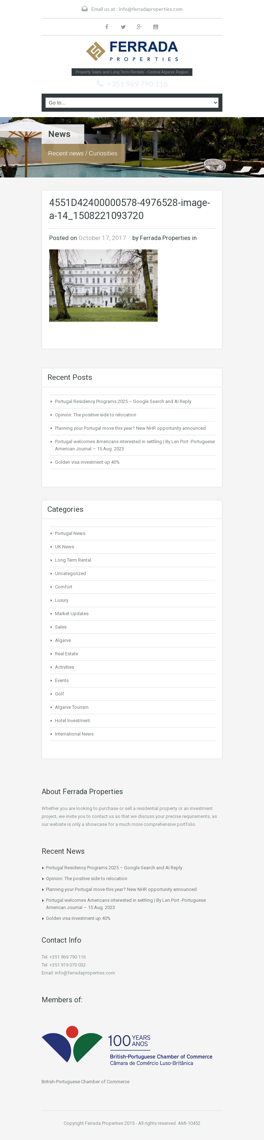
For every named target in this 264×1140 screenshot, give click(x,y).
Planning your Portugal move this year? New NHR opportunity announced (130, 428)
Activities (64, 667)
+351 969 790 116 (137, 84)
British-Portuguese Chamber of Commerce (85, 1081)
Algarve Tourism (72, 707)
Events (62, 680)
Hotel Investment (72, 720)
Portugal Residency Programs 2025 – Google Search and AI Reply (123, 401)
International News (74, 734)
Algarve (63, 640)
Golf (59, 694)
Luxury (61, 600)
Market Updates (72, 613)
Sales (61, 627)
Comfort (63, 587)
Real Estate (66, 653)
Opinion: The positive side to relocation (95, 414)
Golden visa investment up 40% (87, 462)
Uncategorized (70, 573)
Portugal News (70, 533)
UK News (64, 546)
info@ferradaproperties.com (151, 9)
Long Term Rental (73, 560)
